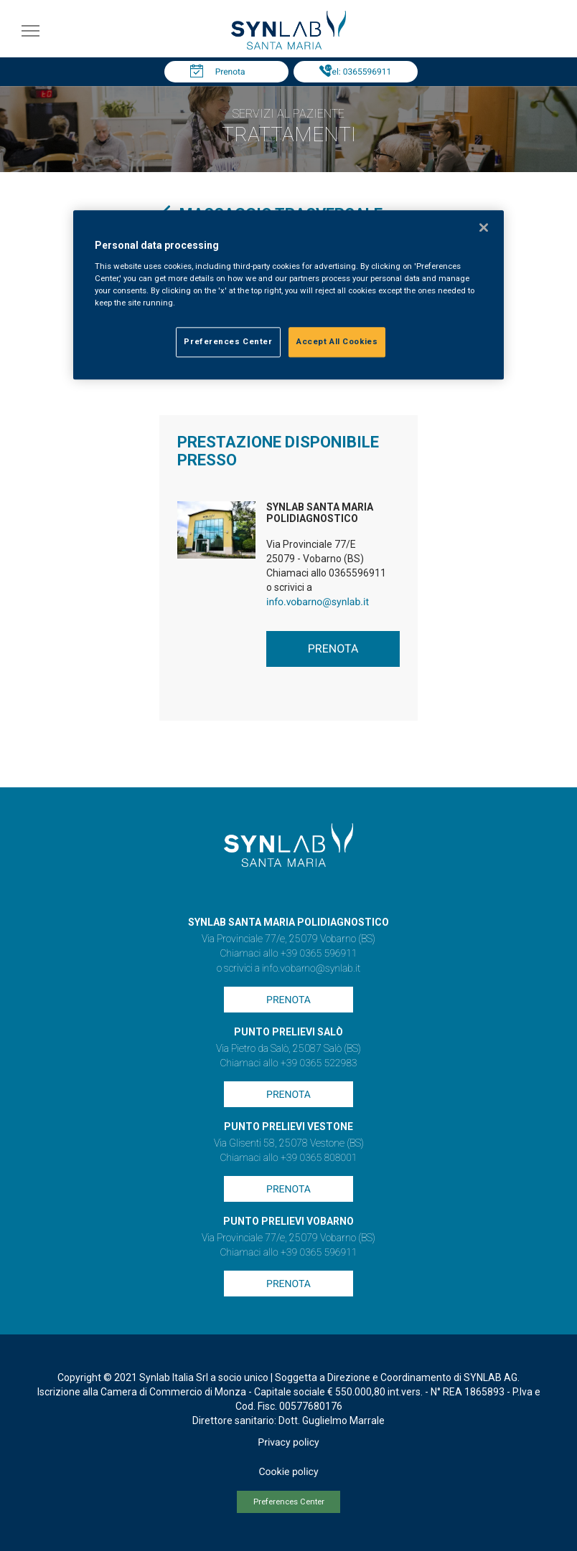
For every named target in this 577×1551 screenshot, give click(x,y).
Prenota (230, 72)
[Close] (483, 228)
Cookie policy (288, 1472)
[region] (288, 295)
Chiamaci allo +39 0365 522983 (288, 1063)
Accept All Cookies (336, 342)
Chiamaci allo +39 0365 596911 (288, 953)
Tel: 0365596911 (359, 72)
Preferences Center (288, 1502)
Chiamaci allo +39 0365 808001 (288, 1158)
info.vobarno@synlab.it (317, 602)
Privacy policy (288, 1442)
